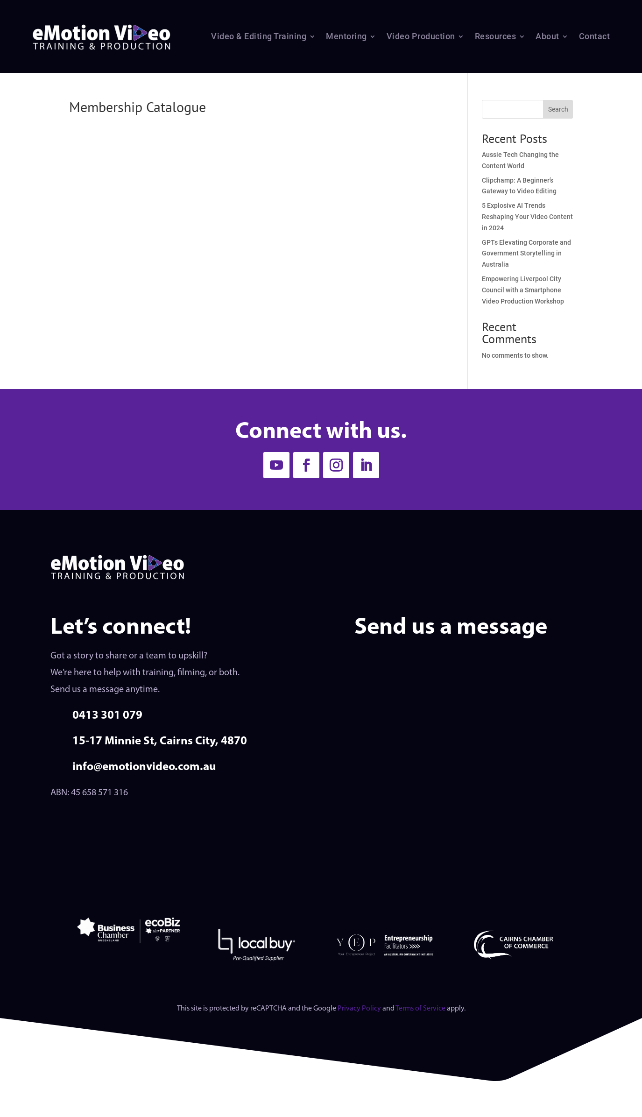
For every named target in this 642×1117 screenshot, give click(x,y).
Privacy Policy (359, 1008)
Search (558, 109)
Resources (495, 36)
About (547, 36)
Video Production (421, 36)
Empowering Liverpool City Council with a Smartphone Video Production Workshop (523, 290)
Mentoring (346, 36)
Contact (594, 36)
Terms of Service (420, 1008)
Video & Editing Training (258, 36)
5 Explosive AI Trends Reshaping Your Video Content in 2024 (527, 217)
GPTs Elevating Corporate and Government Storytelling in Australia (526, 254)
